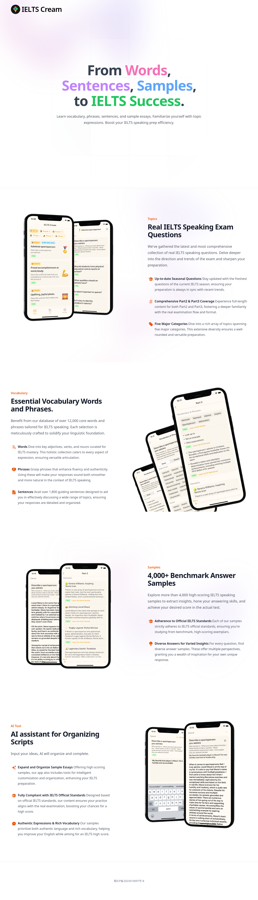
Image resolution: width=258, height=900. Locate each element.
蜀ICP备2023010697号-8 (129, 881)
